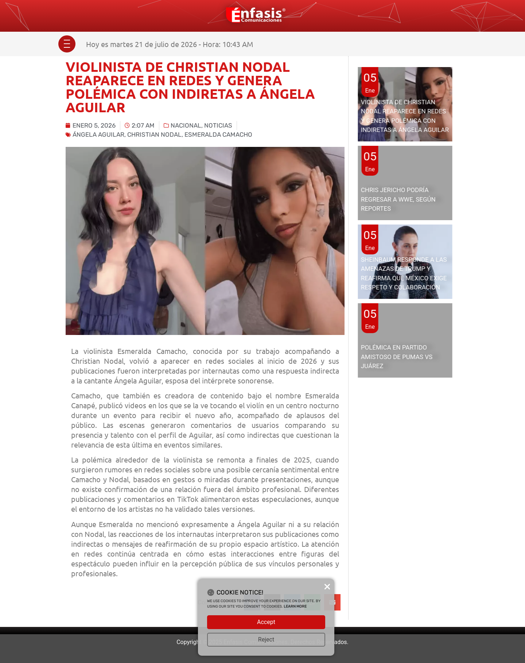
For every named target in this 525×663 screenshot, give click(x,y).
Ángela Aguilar (98, 134)
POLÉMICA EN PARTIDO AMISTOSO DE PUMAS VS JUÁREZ (396, 357)
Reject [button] (266, 639)
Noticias (218, 125)
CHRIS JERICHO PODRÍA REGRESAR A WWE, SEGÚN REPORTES (398, 199)
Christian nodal (154, 134)
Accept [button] (266, 622)
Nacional (186, 125)
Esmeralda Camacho (218, 134)
